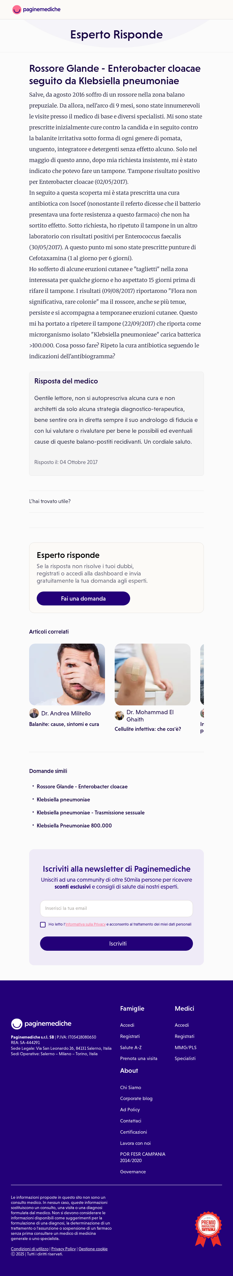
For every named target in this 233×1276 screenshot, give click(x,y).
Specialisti (185, 1058)
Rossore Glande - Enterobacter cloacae (82, 787)
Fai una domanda (83, 598)
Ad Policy (130, 1109)
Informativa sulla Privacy (86, 924)
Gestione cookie (93, 1249)
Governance (133, 1171)
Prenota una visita (138, 1058)
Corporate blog (136, 1098)
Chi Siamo (130, 1087)
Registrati (130, 1036)
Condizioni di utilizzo (30, 1248)
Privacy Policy (63, 1248)
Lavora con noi (135, 1143)
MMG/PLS (186, 1047)
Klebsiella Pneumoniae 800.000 (74, 826)
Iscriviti (118, 943)
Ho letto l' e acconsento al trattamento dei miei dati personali (120, 924)
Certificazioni (133, 1132)
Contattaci (130, 1120)
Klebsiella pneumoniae (63, 800)
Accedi (127, 1025)
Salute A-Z (131, 1047)
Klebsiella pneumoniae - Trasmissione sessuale (91, 813)
